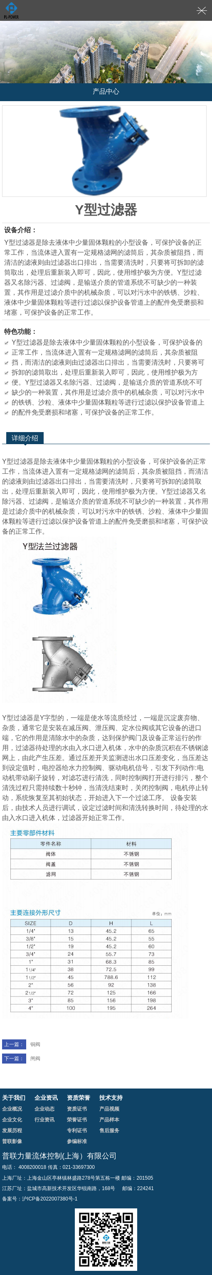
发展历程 (12, 1130)
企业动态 (44, 1109)
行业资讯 (44, 1120)
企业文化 (12, 1120)
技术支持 (111, 1097)
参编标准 (77, 1141)
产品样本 (109, 1120)
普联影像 (12, 1141)
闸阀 (21, 1059)
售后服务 (109, 1130)
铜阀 (21, 1044)
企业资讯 (46, 1097)
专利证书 (77, 1130)
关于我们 (13, 1097)
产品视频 (109, 1109)
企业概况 (12, 1109)
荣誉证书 (77, 1120)
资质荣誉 (78, 1097)
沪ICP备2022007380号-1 (49, 1199)
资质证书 (77, 1109)
